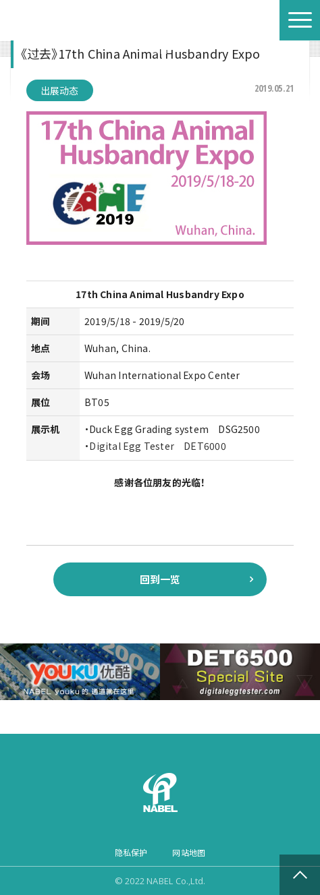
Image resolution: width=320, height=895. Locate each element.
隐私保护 (131, 852)
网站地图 (188, 852)
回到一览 (160, 579)
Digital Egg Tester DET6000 (157, 446)
